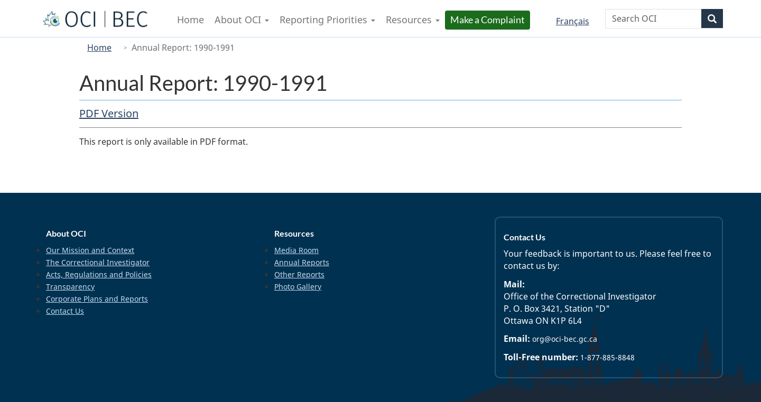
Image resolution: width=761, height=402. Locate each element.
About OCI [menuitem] (242, 19)
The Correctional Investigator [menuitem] (98, 262)
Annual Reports (301, 262)
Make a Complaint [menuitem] (488, 19)
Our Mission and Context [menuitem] (90, 250)
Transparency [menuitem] (70, 287)
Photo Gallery (297, 287)
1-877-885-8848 (607, 357)
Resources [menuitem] (413, 19)
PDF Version (108, 113)
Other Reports (299, 274)
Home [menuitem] (190, 19)
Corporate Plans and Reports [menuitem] (97, 299)
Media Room (296, 250)
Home (99, 47)
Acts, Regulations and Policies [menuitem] (99, 274)
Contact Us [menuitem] (65, 311)
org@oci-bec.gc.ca (564, 339)
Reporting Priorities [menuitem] (327, 19)
